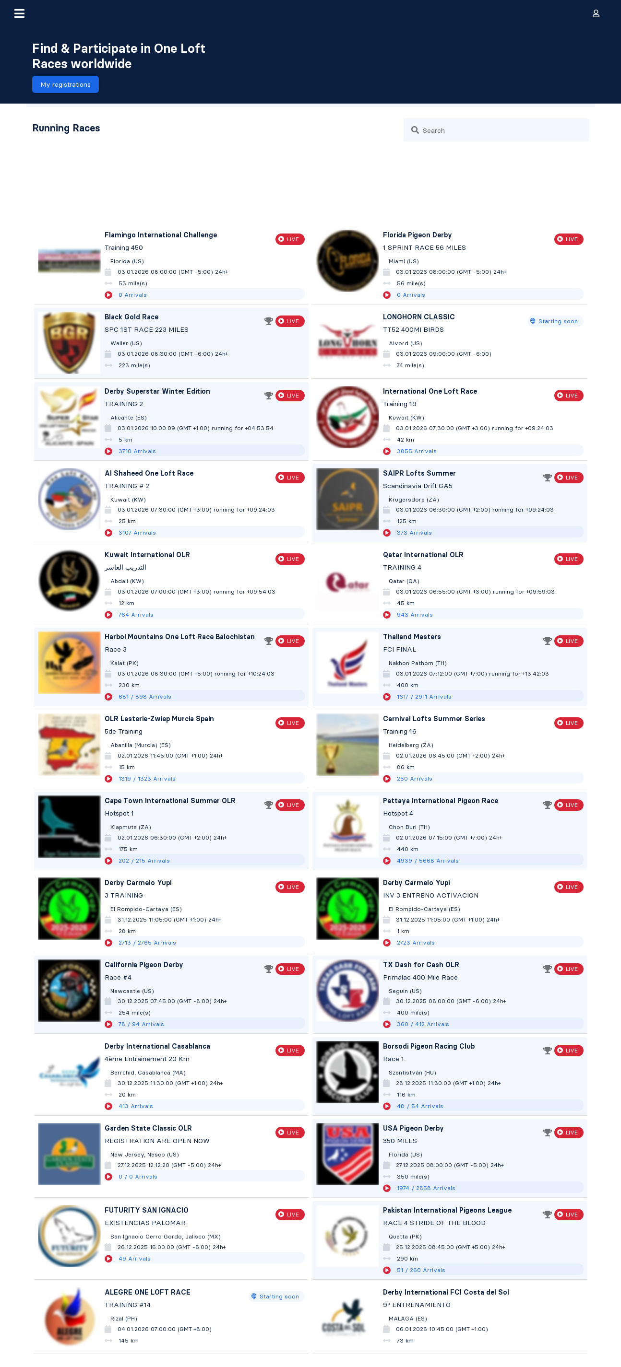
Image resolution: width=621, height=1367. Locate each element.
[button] (19, 13)
